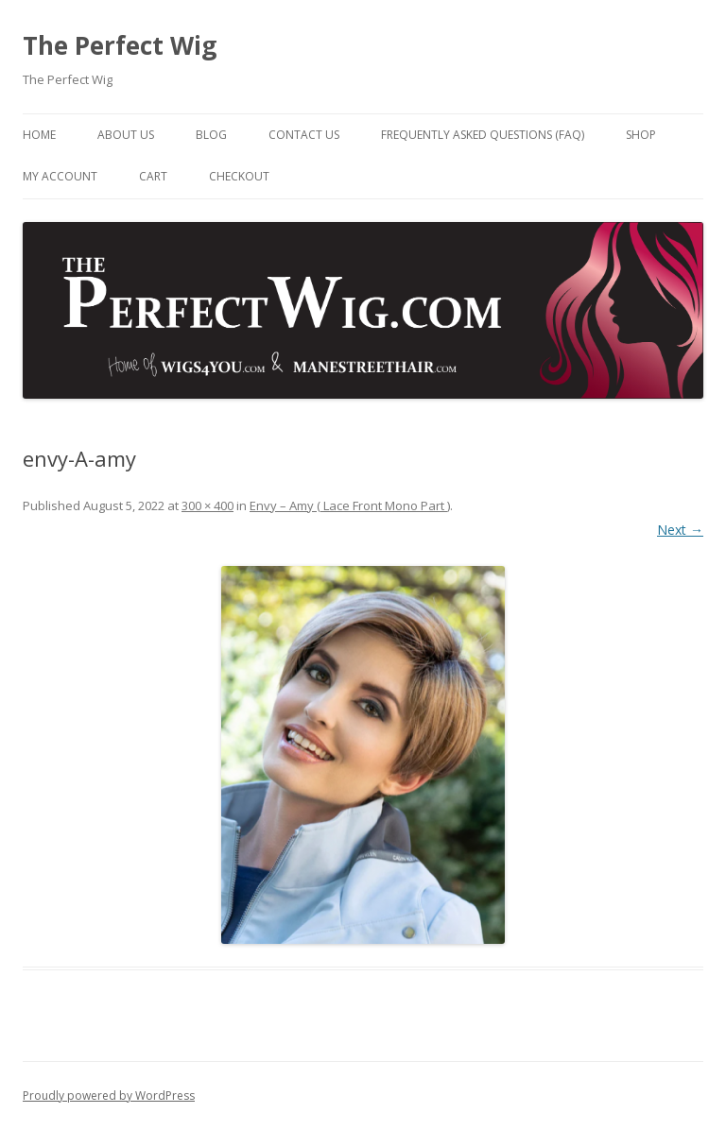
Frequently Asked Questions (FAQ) (482, 135)
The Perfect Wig (119, 45)
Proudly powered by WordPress (109, 1095)
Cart (153, 176)
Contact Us (303, 135)
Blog (211, 135)
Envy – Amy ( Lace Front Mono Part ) (350, 505)
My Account (60, 176)
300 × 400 (207, 505)
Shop (641, 135)
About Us (125, 135)
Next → (680, 530)
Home (39, 135)
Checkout (239, 176)
